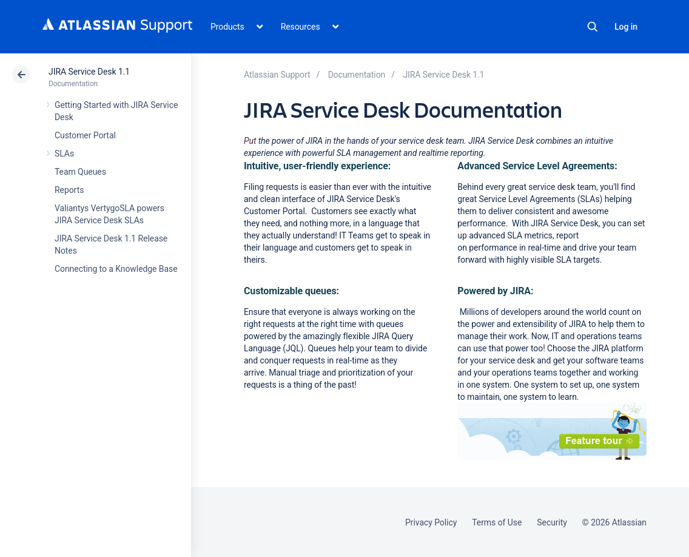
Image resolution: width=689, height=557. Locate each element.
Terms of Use (497, 522)
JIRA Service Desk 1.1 (89, 71)
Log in (625, 27)
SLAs (64, 153)
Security (552, 522)
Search (592, 26)
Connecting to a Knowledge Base (116, 269)
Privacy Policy (431, 522)
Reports (69, 190)
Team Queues (80, 172)
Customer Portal (85, 135)
